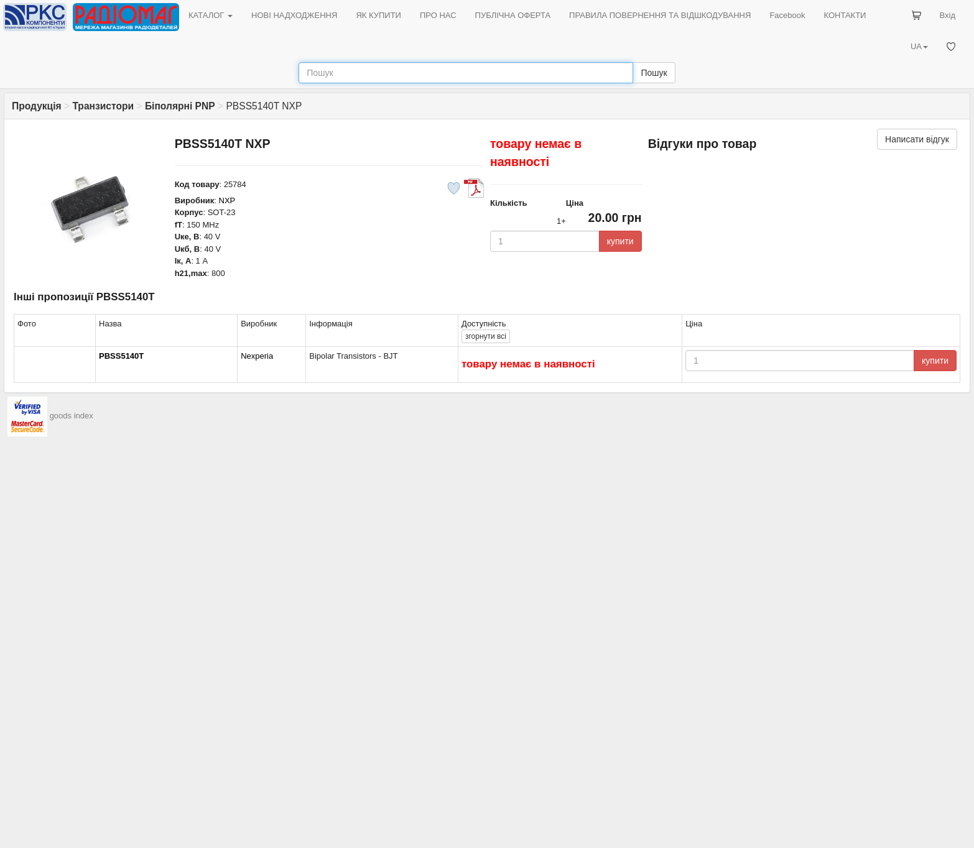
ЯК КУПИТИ (378, 15)
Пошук (654, 73)
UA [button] (919, 46)
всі (485, 336)
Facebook (787, 15)
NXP (227, 200)
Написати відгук (917, 139)
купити (620, 241)
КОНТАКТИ (844, 15)
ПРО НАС (438, 15)
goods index (71, 415)
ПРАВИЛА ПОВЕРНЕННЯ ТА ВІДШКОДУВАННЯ (660, 15)
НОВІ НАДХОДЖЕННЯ (294, 15)
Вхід (948, 15)
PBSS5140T (121, 356)
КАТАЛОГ (210, 15)
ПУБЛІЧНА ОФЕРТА (513, 15)
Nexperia (257, 356)
